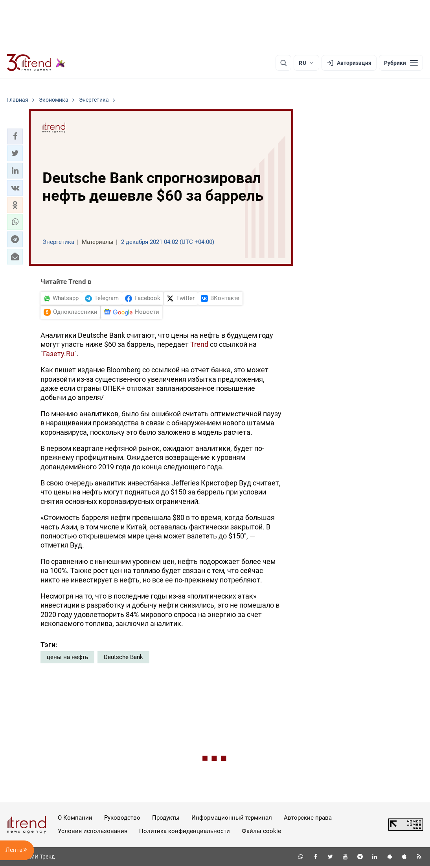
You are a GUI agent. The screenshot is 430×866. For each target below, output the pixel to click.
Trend (199, 344)
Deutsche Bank (123, 657)
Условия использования (92, 831)
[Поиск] (283, 63)
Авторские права (308, 817)
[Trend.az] (36, 62)
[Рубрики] (401, 63)
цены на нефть (67, 657)
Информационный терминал (231, 817)
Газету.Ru (58, 354)
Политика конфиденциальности (184, 831)
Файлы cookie (261, 831)
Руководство (122, 817)
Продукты (166, 817)
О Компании (75, 817)
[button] (14, 136)
